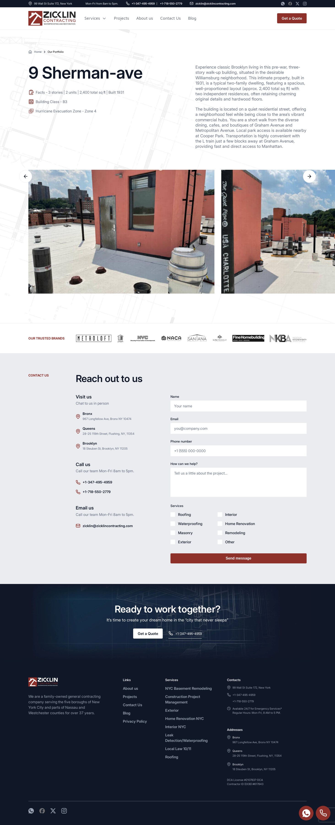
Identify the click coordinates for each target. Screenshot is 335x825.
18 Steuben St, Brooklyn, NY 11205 (105, 448)
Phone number (181, 441)
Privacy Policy (135, 721)
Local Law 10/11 (178, 748)
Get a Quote (292, 18)
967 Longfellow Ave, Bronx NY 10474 (107, 419)
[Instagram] (305, 3)
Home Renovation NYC (184, 718)
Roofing (171, 757)
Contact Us (170, 18)
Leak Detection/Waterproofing (186, 738)
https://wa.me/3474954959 (306, 813)
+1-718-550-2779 (171, 3)
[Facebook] (290, 3)
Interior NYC (175, 726)
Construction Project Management (182, 699)
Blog (126, 713)
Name (174, 396)
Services (92, 18)
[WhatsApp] (283, 3)
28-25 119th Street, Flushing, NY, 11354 (108, 433)
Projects (121, 18)
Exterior (172, 710)
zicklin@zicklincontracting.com (215, 3)
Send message (238, 558)
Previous (25, 176)
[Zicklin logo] (52, 18)
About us (144, 18)
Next (309, 176)
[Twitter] (297, 3)
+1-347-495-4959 (143, 3)
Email (174, 419)
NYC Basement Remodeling (188, 688)
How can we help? (183, 464)
